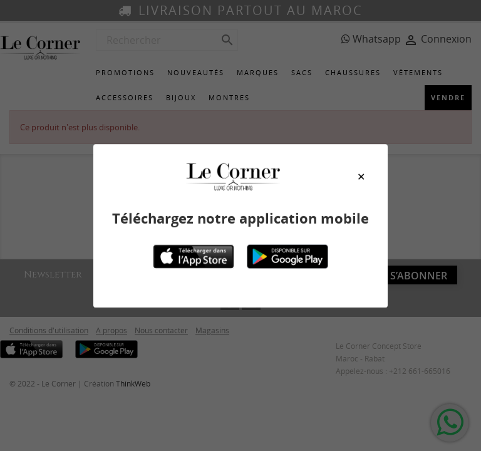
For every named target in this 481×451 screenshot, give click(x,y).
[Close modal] (361, 177)
